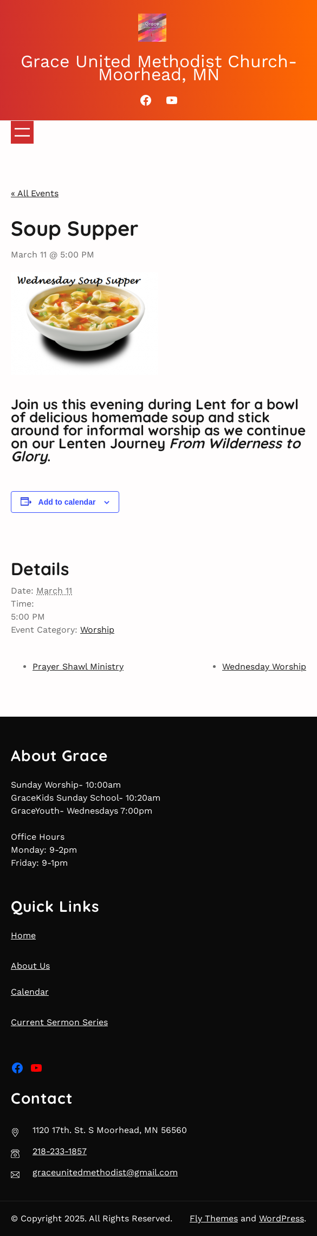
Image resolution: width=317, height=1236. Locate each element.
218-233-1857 (60, 1151)
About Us (30, 966)
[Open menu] (22, 132)
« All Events (35, 193)
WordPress (281, 1218)
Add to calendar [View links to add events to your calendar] (67, 502)
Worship (97, 630)
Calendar (30, 992)
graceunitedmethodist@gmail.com (105, 1172)
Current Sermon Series (59, 1022)
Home (23, 935)
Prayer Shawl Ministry (78, 666)
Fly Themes (214, 1218)
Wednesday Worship (264, 666)
